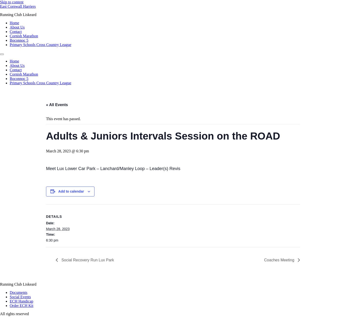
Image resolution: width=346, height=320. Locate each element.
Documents (18, 292)
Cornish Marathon (24, 36)
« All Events (57, 105)
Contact (16, 32)
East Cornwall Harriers (18, 6)
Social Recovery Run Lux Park (87, 260)
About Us (17, 27)
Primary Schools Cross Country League (40, 45)
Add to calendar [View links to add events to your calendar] (71, 191)
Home (14, 23)
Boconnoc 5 (19, 40)
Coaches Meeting (279, 260)
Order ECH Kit (21, 306)
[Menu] (2, 54)
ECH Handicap (21, 301)
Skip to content (12, 2)
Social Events (20, 297)
